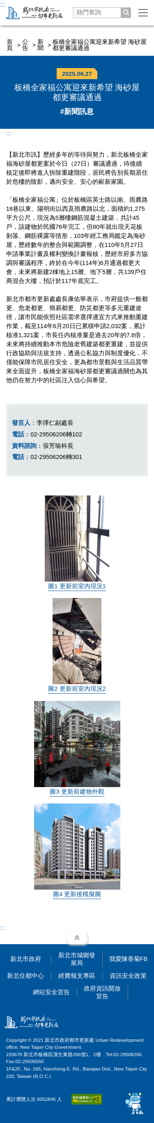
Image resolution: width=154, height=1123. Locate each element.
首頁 (10, 45)
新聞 (40, 45)
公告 (25, 45)
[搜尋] (126, 12)
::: (2, 4)
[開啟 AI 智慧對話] (134, 1103)
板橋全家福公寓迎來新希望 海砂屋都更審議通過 (100, 45)
